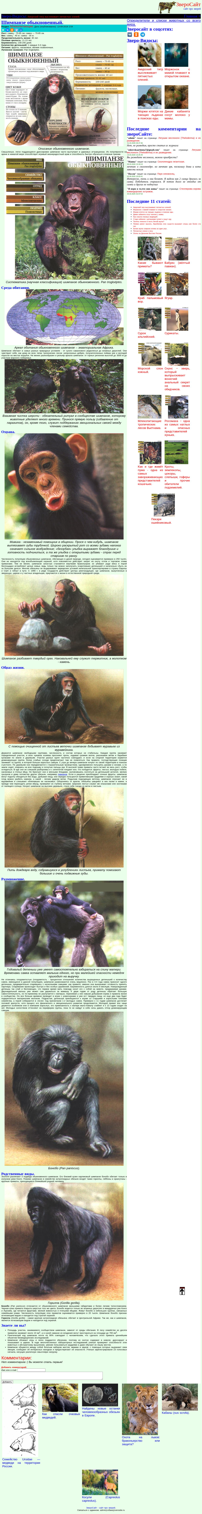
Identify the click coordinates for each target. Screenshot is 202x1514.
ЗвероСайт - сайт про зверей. (101, 1509)
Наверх (182, 1291)
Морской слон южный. (150, 368)
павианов (62, 774)
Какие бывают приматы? (150, 263)
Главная (190, 16)
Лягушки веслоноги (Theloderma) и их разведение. (164, 151)
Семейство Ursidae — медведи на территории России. (21, 1464)
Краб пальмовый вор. (150, 298)
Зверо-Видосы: (14, 16)
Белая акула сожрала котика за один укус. (150, 229)
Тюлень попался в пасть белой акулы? (148, 221)
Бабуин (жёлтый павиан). (177, 263)
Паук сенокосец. (166, 174)
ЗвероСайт (188, 4)
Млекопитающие (21, 26)
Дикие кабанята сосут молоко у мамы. (177, 113)
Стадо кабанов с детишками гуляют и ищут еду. (152, 219)
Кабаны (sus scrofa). (176, 1414)
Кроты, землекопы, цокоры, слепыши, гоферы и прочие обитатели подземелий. (177, 475)
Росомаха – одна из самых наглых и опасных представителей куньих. (177, 426)
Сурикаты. (176, 331)
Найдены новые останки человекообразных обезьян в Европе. (101, 1413)
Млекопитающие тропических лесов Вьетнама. (149, 423)
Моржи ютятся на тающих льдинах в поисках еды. (150, 113)
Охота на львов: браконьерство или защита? (141, 1442)
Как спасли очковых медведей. (145, 217)
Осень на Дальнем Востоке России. (147, 233)
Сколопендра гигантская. (171, 161)
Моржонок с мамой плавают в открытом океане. (177, 71)
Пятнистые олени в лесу (143, 231)
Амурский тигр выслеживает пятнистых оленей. (53, 16)
